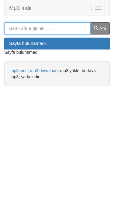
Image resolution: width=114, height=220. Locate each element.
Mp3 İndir (20, 8)
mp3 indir (19, 70)
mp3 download (44, 70)
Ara (100, 28)
